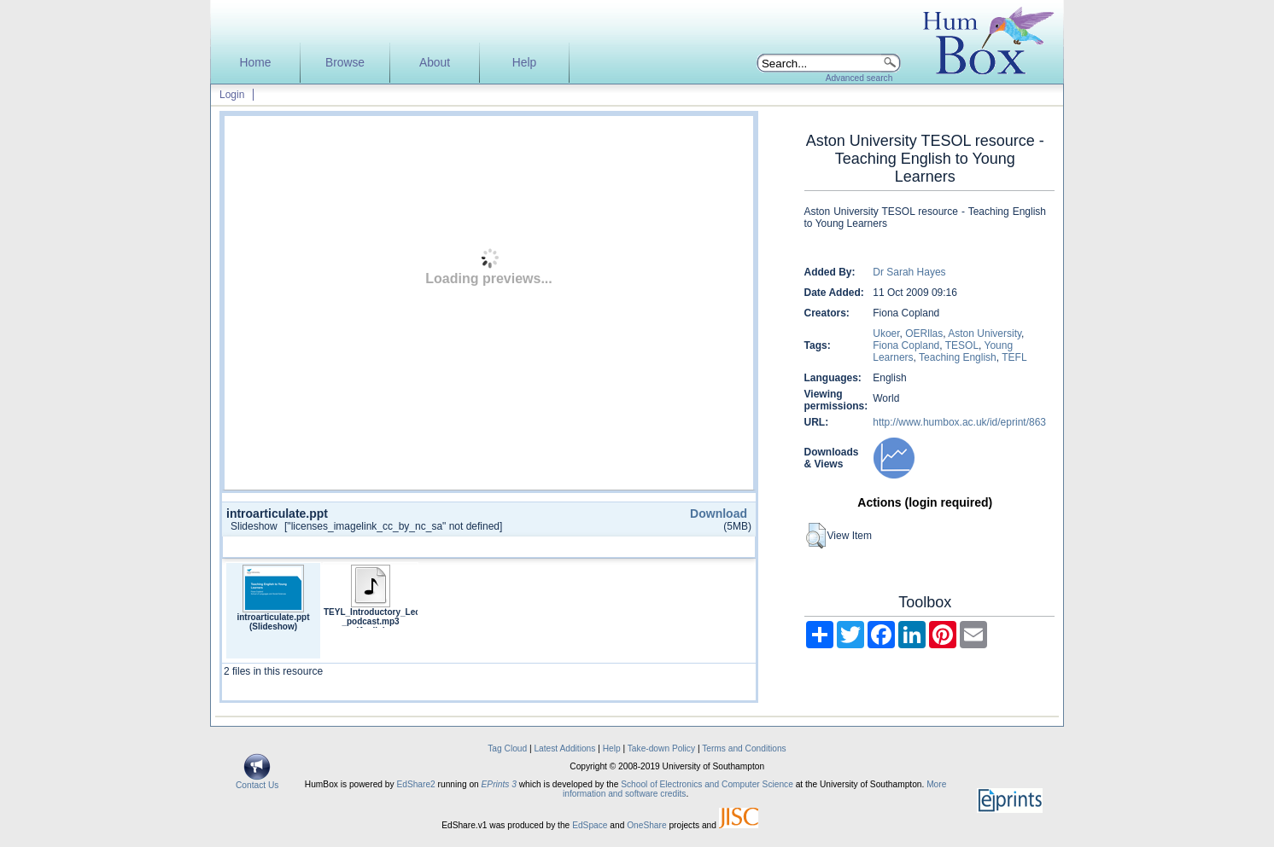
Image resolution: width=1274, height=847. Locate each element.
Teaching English (957, 357)
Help (524, 62)
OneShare (646, 825)
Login (231, 95)
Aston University (984, 333)
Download (718, 513)
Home (256, 62)
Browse (345, 62)
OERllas (924, 333)
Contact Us (257, 781)
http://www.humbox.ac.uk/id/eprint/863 (959, 422)
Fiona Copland (906, 345)
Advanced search (859, 78)
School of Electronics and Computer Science (707, 784)
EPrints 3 (499, 784)
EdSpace (589, 825)
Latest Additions (564, 748)
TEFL (1014, 357)
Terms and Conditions (744, 748)
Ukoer (886, 333)
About (434, 62)
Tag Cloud (507, 748)
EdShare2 (415, 784)
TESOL (962, 345)
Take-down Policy (661, 748)
